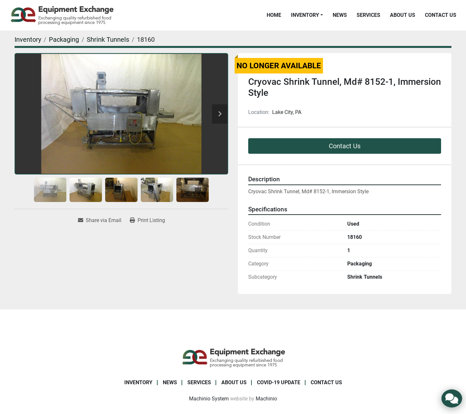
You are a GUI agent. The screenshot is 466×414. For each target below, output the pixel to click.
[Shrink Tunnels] (108, 39)
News (340, 15)
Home (274, 15)
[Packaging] (64, 39)
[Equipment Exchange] (233, 357)
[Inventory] (28, 39)
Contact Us (440, 15)
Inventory (305, 15)
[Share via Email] (100, 220)
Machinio (266, 399)
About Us (402, 15)
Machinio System (209, 399)
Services (368, 15)
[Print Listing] (147, 220)
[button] (307, 15)
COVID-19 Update (278, 382)
